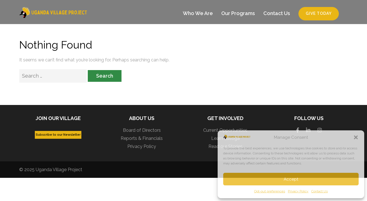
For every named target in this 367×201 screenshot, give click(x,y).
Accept (291, 179)
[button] (356, 137)
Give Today (319, 13)
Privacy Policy (298, 191)
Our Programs (238, 13)
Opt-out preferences (269, 191)
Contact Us (319, 191)
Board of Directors (142, 130)
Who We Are (198, 13)
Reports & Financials (142, 138)
